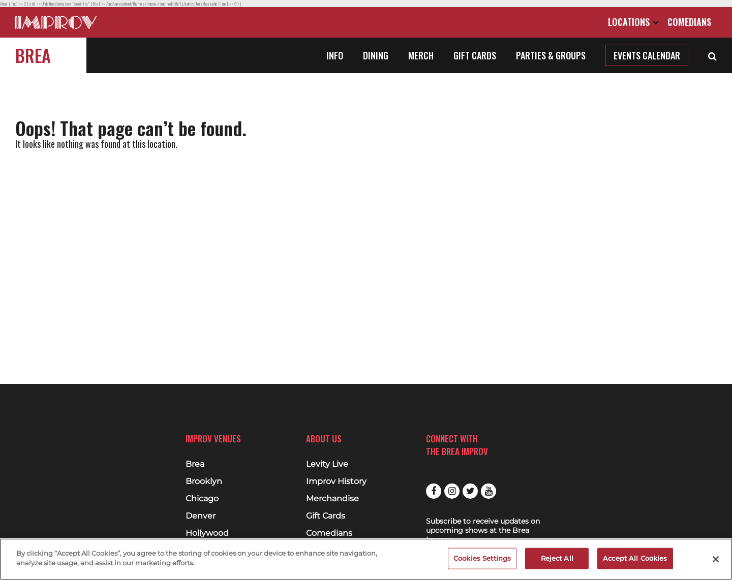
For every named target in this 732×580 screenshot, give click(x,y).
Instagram (452, 491)
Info (334, 55)
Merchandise (332, 499)
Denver (201, 516)
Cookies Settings (482, 558)
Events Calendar (647, 55)
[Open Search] (712, 55)
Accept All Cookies (635, 558)
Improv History (336, 481)
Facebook (433, 491)
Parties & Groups (551, 55)
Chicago (202, 499)
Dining (375, 55)
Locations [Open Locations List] (633, 21)
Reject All (557, 558)
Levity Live (327, 464)
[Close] (716, 559)
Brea (33, 55)
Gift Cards (474, 55)
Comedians (689, 21)
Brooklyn (204, 481)
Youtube (488, 491)
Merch (421, 55)
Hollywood (207, 533)
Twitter (470, 491)
